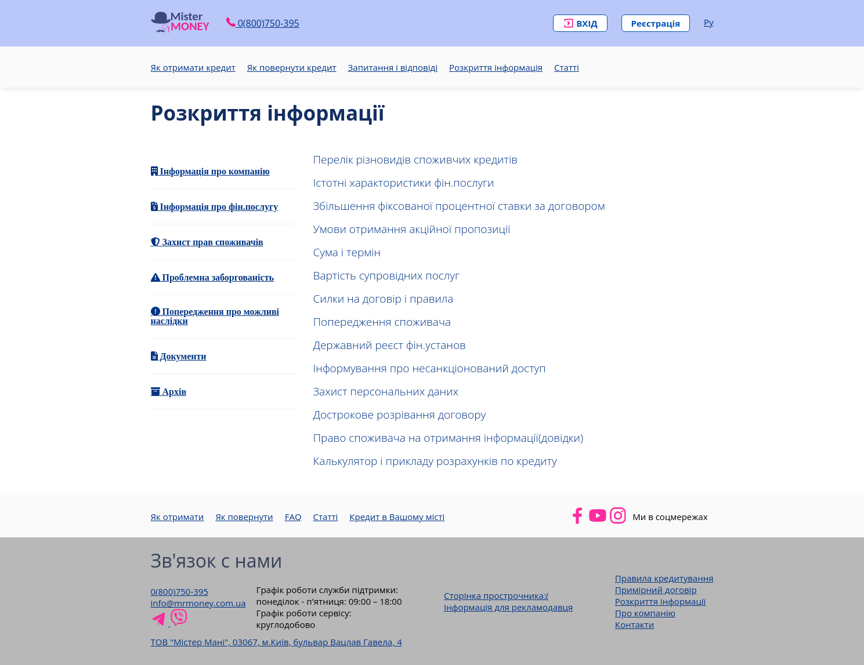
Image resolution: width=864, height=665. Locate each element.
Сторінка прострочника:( (496, 595)
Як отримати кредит (193, 67)
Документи (182, 356)
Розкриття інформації (660, 601)
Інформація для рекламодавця (508, 607)
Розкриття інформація (496, 67)
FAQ (293, 516)
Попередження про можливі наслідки (215, 316)
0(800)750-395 (179, 591)
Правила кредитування (664, 578)
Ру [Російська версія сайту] (709, 22)
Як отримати (177, 516)
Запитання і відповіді (393, 67)
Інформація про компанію (214, 171)
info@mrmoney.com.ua (198, 603)
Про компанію (645, 613)
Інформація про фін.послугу (218, 206)
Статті (566, 67)
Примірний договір (656, 589)
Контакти (634, 624)
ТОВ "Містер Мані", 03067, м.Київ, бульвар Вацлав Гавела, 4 (276, 642)
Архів (173, 391)
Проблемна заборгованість (217, 277)
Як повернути (244, 516)
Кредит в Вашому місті (396, 516)
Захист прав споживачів (211, 241)
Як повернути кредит (292, 67)
